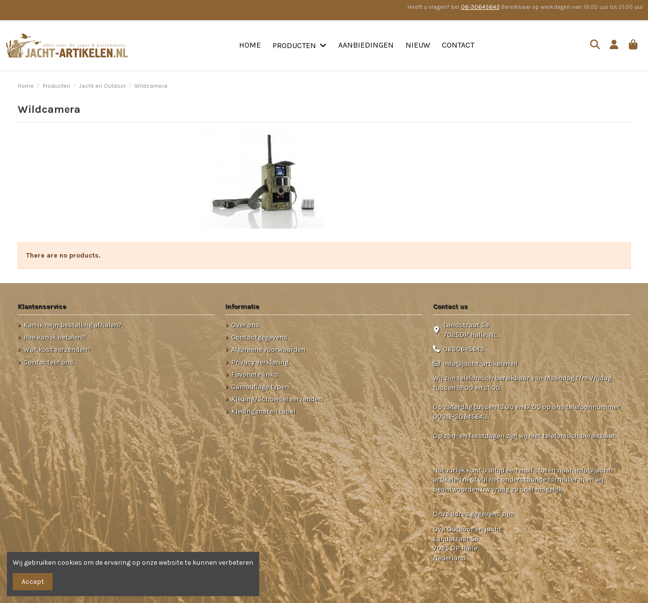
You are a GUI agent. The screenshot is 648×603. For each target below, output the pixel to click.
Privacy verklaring (260, 362)
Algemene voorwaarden (268, 349)
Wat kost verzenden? (57, 349)
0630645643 (464, 349)
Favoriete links (254, 374)
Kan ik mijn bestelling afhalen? (73, 325)
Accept (33, 581)
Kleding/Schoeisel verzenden (277, 399)
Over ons (245, 325)
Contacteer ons (49, 362)
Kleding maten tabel (263, 411)
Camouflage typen (260, 387)
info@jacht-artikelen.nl (480, 364)
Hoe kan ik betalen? (54, 337)
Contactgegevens (259, 337)
